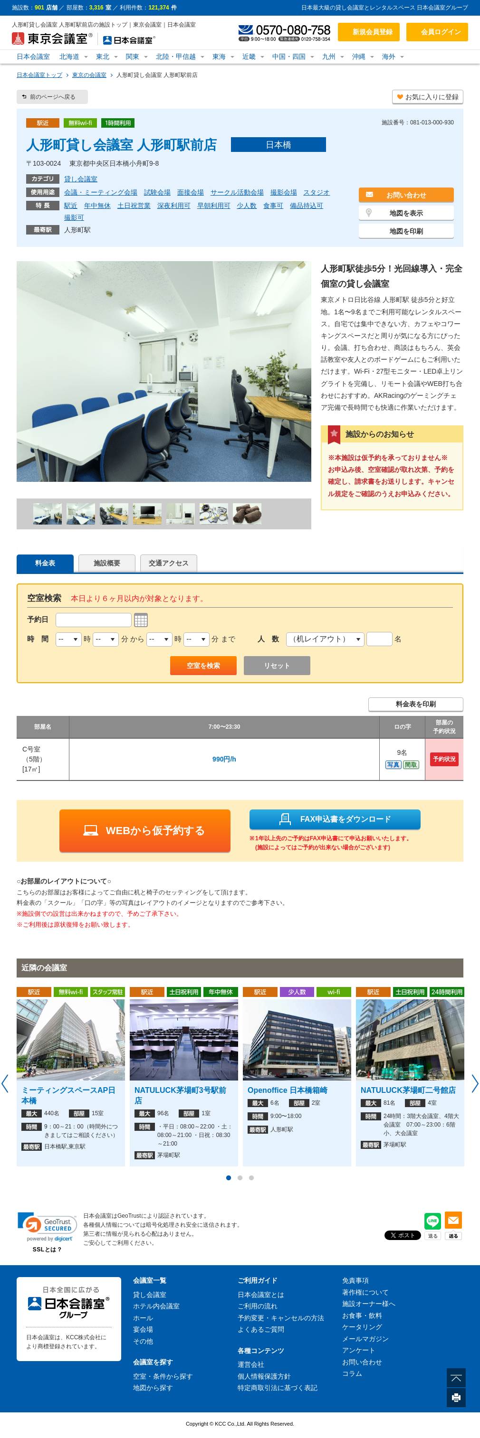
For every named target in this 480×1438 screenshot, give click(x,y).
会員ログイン (441, 32)
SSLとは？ (47, 1249)
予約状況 (444, 759)
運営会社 (251, 1364)
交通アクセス (169, 563)
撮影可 (74, 217)
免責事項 (355, 1280)
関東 (132, 56)
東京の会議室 (89, 75)
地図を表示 (406, 213)
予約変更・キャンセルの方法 (281, 1318)
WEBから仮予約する (144, 830)
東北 (102, 56)
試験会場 (157, 192)
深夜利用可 (174, 205)
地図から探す (153, 1387)
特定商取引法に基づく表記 (277, 1387)
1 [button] (228, 1178)
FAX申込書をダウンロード (334, 819)
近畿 (249, 56)
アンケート (358, 1350)
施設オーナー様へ (368, 1303)
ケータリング (362, 1327)
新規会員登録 (373, 32)
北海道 (69, 56)
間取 (411, 764)
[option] (71, 1076)
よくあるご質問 (261, 1329)
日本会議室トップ (39, 75)
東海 (219, 56)
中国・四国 (289, 56)
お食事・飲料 (362, 1315)
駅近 (70, 205)
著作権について (365, 1292)
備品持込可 (306, 205)
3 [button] (251, 1178)
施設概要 (107, 563)
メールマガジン (365, 1339)
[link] (47, 1227)
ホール (143, 1318)
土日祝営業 (134, 205)
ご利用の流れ (258, 1306)
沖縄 (358, 56)
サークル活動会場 (237, 192)
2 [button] (240, 1178)
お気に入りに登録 (432, 97)
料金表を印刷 (416, 704)
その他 (143, 1341)
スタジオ (316, 192)
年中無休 (97, 205)
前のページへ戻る (53, 97)
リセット (277, 665)
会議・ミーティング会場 (100, 192)
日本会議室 (33, 56)
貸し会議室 (80, 179)
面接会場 (190, 192)
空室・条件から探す (163, 1376)
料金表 (45, 563)
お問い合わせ (406, 195)
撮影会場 (283, 192)
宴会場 (143, 1329)
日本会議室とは (261, 1294)
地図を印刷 (406, 231)
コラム (352, 1373)
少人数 (247, 205)
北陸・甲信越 (176, 56)
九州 (329, 56)
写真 (393, 764)
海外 (388, 56)
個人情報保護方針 (264, 1376)
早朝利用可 (213, 205)
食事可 (273, 205)
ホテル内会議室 (156, 1306)
